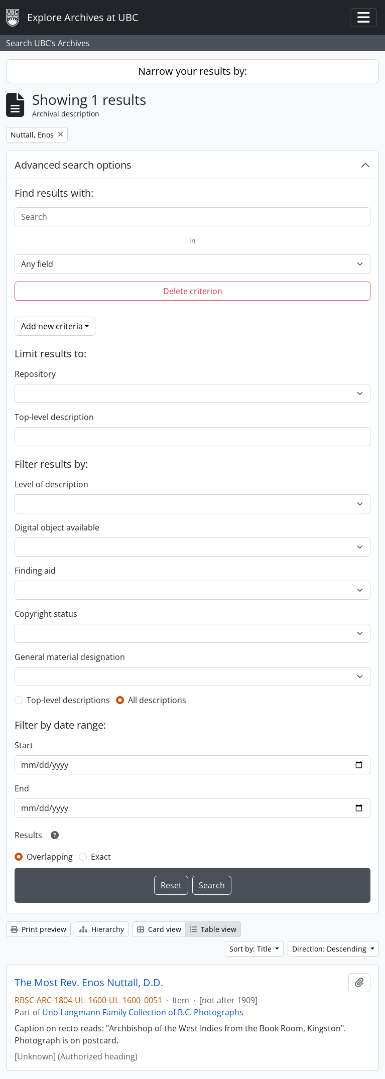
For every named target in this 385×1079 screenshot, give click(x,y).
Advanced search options (73, 165)
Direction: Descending (330, 949)
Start (24, 745)
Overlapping (50, 856)
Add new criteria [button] (52, 326)
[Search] (192, 216)
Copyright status (46, 613)
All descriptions (157, 700)
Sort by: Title (251, 949)
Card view (159, 929)
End (22, 788)
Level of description (51, 484)
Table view (213, 929)
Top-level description (54, 417)
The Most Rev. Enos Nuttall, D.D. (89, 983)
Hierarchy (101, 929)
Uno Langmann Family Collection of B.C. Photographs (142, 1012)
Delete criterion (192, 291)
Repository (35, 373)
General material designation (70, 656)
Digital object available (57, 527)
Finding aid (35, 570)
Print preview (38, 929)
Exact (101, 856)
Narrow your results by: (192, 71)
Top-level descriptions (68, 700)
